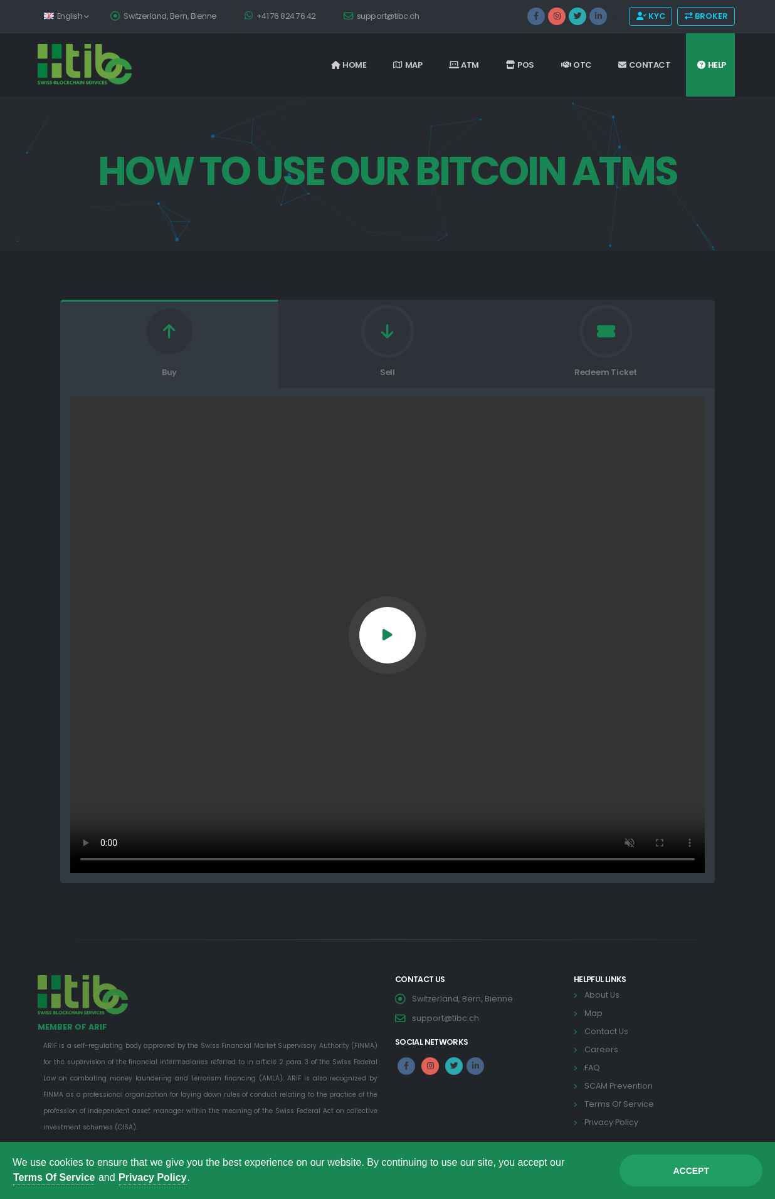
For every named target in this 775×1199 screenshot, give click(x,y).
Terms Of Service (54, 1177)
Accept (691, 1171)
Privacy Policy (153, 1177)
